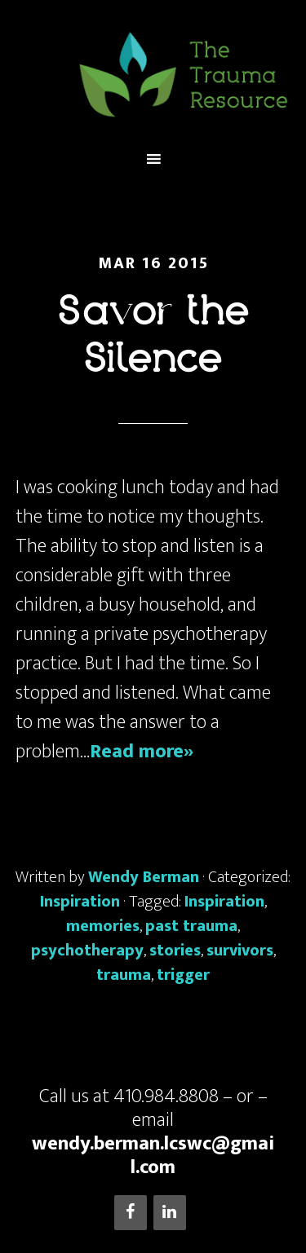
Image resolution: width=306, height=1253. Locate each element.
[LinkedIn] (169, 1212)
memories (103, 926)
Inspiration (80, 901)
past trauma (191, 926)
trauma (123, 975)
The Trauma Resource (153, 74)
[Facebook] (130, 1212)
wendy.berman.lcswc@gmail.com (153, 1155)
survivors (239, 950)
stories (175, 950)
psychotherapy (87, 950)
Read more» (141, 751)
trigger (183, 975)
